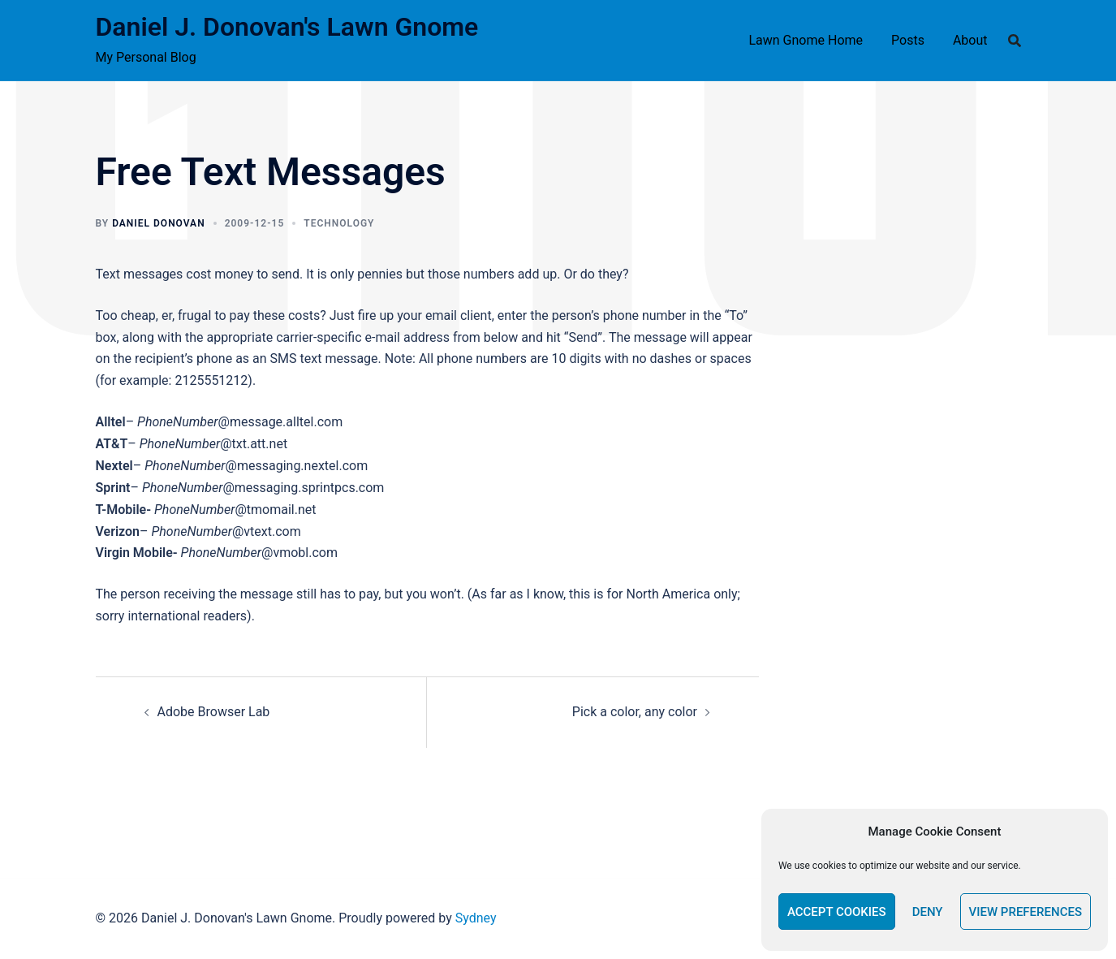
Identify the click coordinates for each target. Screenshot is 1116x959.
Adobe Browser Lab (213, 711)
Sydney (476, 918)
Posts (907, 40)
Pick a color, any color (634, 711)
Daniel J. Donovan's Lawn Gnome (287, 26)
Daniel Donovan (158, 223)
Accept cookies (836, 912)
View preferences (1025, 912)
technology (339, 223)
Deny (927, 912)
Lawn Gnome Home (805, 40)
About (970, 40)
